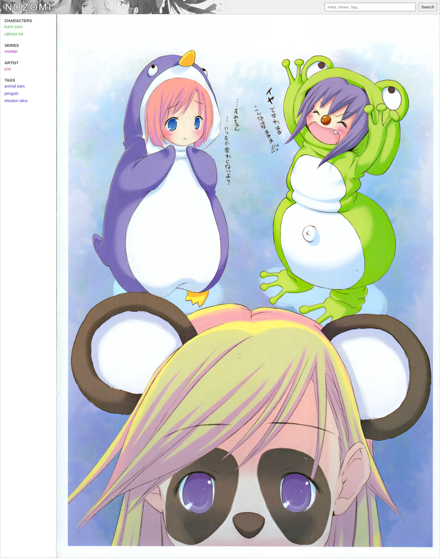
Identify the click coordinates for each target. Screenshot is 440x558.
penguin (11, 93)
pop (7, 68)
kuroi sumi (13, 26)
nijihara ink (13, 34)
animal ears (14, 86)
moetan (11, 51)
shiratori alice (15, 100)
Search (427, 7)
